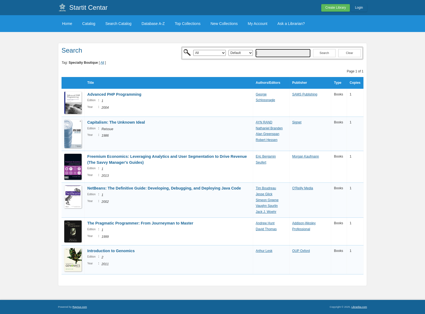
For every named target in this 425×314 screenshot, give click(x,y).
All (102, 63)
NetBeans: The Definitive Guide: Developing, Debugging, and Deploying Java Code (164, 188)
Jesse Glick (264, 194)
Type (337, 83)
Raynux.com (79, 306)
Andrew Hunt (265, 223)
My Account (257, 23)
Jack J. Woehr (266, 212)
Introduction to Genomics (111, 251)
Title (90, 83)
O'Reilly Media (302, 188)
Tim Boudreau (266, 188)
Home (67, 23)
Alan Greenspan (267, 134)
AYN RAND (264, 122)
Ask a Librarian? (291, 23)
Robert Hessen (267, 140)
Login (359, 7)
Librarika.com (359, 306)
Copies (355, 83)
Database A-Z (153, 23)
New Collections (224, 23)
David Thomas (266, 229)
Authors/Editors (268, 83)
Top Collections (188, 23)
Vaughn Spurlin (267, 206)
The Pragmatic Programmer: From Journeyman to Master (140, 223)
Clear (349, 53)
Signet (296, 122)
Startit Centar (88, 7)
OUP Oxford (301, 251)
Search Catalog (118, 23)
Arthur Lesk (264, 251)
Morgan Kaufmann (305, 156)
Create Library (335, 7)
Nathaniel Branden (269, 128)
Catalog (88, 23)
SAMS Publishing (304, 94)
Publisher (299, 83)
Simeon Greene (267, 200)
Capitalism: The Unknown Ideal (116, 122)
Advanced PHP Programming (114, 94)
